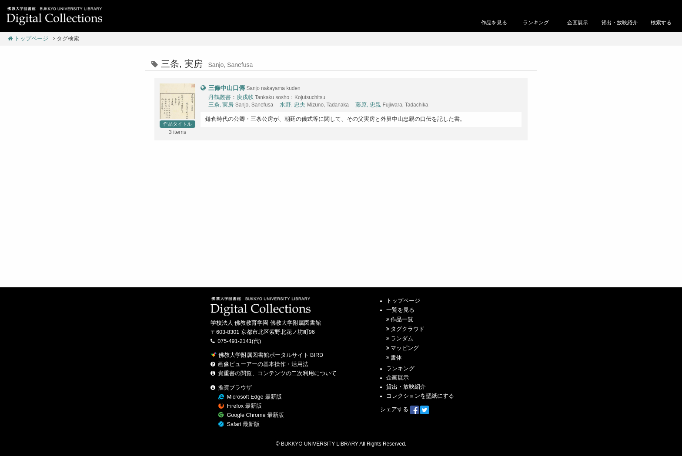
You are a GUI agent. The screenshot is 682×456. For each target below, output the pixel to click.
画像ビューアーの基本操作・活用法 (263, 364)
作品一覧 (402, 319)
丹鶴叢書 (219, 97)
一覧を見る (400, 310)
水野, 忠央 (292, 105)
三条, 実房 (221, 105)
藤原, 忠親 (368, 105)
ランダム (402, 339)
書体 (396, 358)
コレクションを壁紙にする (420, 396)
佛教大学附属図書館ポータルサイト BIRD (267, 355)
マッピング (405, 348)
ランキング (400, 369)
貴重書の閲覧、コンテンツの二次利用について (277, 373)
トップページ (28, 39)
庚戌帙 (245, 97)
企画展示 (397, 378)
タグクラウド (408, 329)
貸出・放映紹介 (406, 387)
